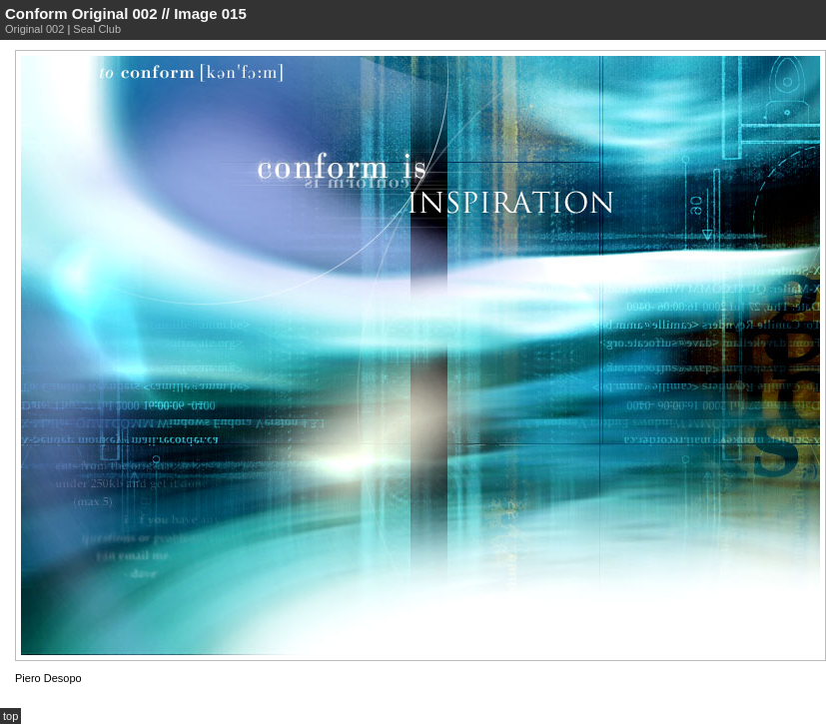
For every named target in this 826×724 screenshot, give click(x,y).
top (10, 716)
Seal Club (97, 29)
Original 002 (34, 29)
